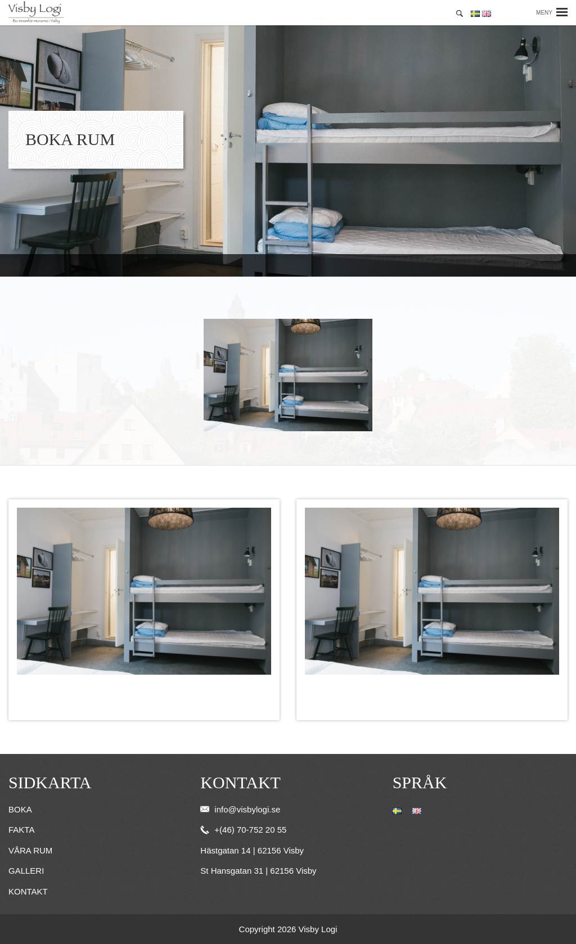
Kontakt (28, 891)
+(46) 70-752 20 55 (243, 829)
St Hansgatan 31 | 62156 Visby (258, 870)
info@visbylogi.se (240, 809)
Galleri (26, 870)
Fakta (21, 829)
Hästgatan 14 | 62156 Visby (252, 850)
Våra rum (30, 850)
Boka (20, 809)
